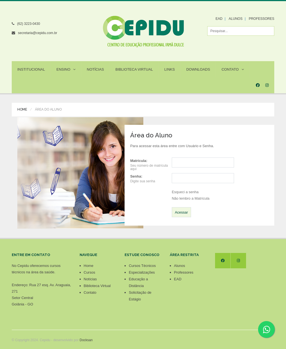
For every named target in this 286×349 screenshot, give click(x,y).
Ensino (65, 69)
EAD (219, 19)
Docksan (86, 340)
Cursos (89, 272)
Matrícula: (138, 161)
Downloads (198, 69)
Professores (183, 272)
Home (22, 109)
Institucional (31, 69)
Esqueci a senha (185, 192)
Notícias (95, 69)
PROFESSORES (261, 19)
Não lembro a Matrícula (190, 198)
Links (169, 69)
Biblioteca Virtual (134, 69)
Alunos (179, 266)
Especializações (142, 272)
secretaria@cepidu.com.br (37, 33)
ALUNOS (235, 19)
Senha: (136, 176)
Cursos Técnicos (142, 266)
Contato (232, 69)
